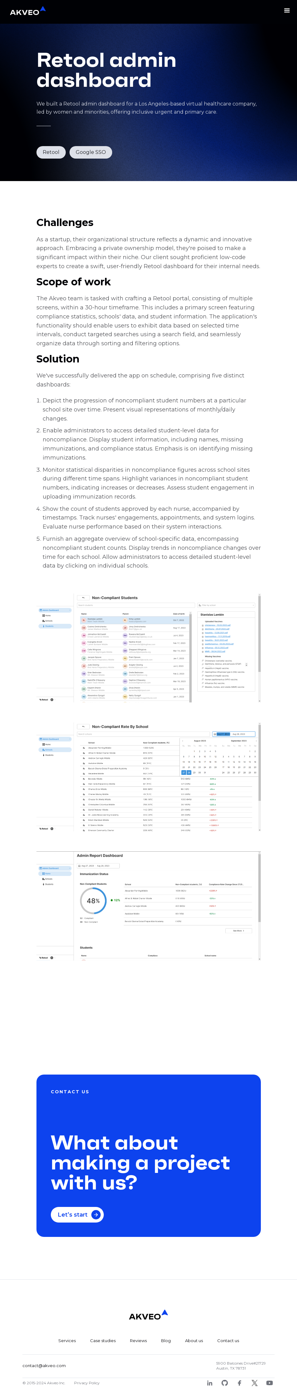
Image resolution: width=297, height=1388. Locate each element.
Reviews (138, 1340)
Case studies (103, 1340)
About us (194, 1340)
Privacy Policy (87, 1383)
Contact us (228, 1340)
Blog (166, 1340)
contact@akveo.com (44, 1365)
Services (67, 1340)
